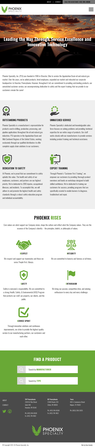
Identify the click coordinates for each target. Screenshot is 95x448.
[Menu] (91, 9)
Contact (57, 2)
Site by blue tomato (87, 445)
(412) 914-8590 (32, 413)
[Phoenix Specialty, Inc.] (11, 9)
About (49, 2)
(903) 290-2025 (77, 410)
